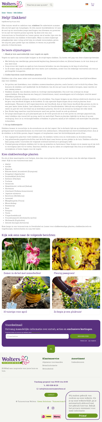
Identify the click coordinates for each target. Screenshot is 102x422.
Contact (51, 395)
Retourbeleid (47, 369)
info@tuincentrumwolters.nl (52, 389)
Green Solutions (44, 401)
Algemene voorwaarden (52, 362)
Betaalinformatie (49, 365)
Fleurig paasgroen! (64, 273)
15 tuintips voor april (15, 311)
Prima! (83, 415)
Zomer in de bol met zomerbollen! (22, 273)
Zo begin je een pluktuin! (68, 311)
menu (98, 4)
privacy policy (36, 332)
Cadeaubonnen (77, 362)
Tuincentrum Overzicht (62, 401)
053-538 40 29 (51, 385)
